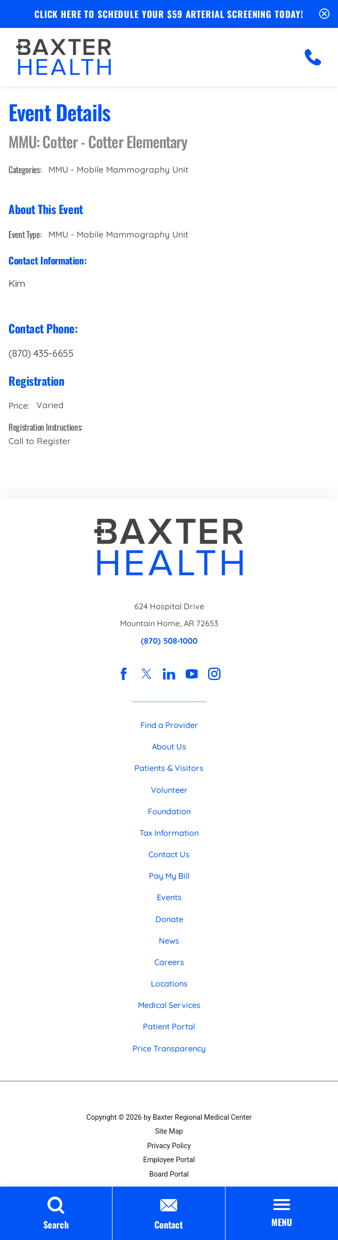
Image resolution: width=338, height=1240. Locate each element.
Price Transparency (169, 1048)
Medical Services (169, 1005)
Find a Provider (169, 725)
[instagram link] (214, 674)
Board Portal (169, 1174)
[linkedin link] (169, 674)
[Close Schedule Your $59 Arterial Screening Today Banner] (324, 13)
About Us (169, 746)
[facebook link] (123, 674)
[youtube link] (192, 674)
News (169, 941)
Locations (169, 984)
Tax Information (169, 833)
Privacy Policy (169, 1146)
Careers (169, 962)
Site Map (169, 1131)
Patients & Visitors (169, 768)
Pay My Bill (169, 876)
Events (169, 897)
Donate (169, 919)
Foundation (169, 811)
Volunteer (169, 790)
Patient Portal (169, 1026)
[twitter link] (146, 674)
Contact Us (169, 854)
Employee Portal (169, 1160)
